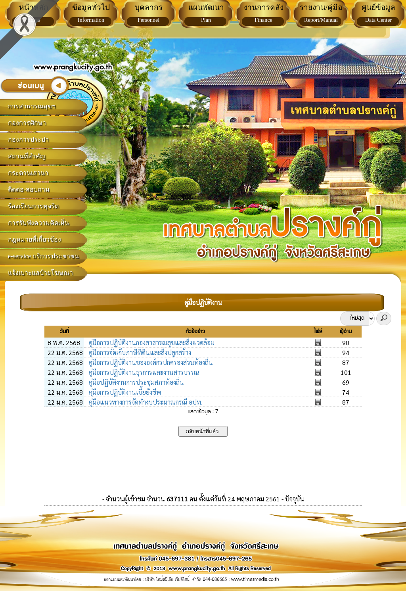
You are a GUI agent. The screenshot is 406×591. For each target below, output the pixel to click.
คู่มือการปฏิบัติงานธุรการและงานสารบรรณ (143, 372)
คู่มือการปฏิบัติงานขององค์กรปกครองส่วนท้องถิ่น (150, 362)
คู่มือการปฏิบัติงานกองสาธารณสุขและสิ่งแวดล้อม (150, 342)
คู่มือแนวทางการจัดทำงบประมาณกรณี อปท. (145, 402)
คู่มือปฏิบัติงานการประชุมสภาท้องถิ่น (135, 382)
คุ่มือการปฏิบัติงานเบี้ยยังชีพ (124, 392)
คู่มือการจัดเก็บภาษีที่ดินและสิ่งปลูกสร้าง (139, 352)
